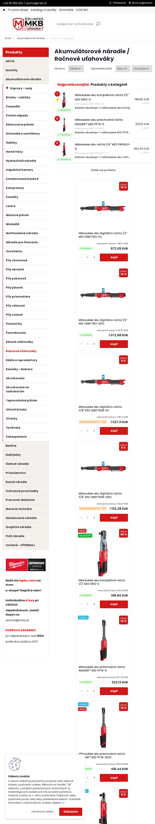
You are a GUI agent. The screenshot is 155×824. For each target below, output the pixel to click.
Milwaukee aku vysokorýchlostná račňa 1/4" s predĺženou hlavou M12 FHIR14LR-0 (78, 680)
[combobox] (122, 68)
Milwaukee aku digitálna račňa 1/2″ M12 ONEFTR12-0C (77, 235)
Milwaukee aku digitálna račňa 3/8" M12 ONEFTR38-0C (78, 322)
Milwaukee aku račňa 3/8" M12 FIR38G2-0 (125, 590)
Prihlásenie (119, 3)
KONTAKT (82, 10)
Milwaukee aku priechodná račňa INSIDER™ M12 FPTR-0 (125, 414)
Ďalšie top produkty (103, 170)
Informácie (66, 10)
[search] (98, 25)
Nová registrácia (142, 3)
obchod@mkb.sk (17, 620)
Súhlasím (71, 812)
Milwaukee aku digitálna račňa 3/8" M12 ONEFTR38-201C (125, 323)
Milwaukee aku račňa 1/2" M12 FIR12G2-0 (127, 502)
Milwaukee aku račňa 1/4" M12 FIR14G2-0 (78, 590)
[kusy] (65, 257)
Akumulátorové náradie (31, 38)
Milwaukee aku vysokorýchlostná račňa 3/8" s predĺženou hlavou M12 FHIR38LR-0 (127, 680)
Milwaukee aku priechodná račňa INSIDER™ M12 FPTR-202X (77, 503)
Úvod (8, 38)
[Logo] (27, 24)
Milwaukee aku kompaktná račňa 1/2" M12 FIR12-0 (77, 414)
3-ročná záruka (18, 10)
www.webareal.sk (92, 820)
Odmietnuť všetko (42, 811)
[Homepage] (4, 10)
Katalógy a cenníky (43, 10)
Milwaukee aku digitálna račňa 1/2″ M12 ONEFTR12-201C (127, 235)
